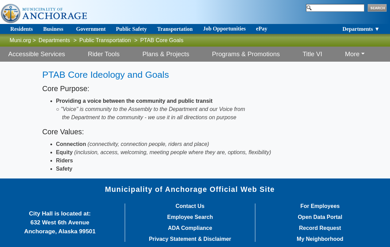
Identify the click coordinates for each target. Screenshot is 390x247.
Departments (54, 40)
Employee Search (190, 217)
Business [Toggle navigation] (53, 29)
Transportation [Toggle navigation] (175, 29)
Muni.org (20, 40)
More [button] (352, 54)
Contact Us (189, 206)
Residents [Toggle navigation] (21, 29)
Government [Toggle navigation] (91, 29)
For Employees (320, 206)
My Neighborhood (320, 239)
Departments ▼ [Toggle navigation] (361, 29)
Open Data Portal (320, 217)
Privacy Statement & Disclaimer (190, 239)
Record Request (320, 228)
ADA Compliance (190, 228)
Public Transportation (105, 40)
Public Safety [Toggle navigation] (131, 29)
